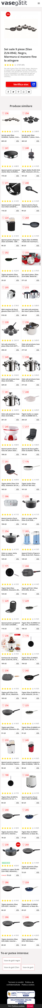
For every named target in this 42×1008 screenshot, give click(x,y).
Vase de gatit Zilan (11, 967)
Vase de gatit (28, 967)
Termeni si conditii (16, 982)
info (17, 141)
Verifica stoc (24, 84)
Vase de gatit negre (12, 960)
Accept (30, 1006)
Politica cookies (28, 984)
